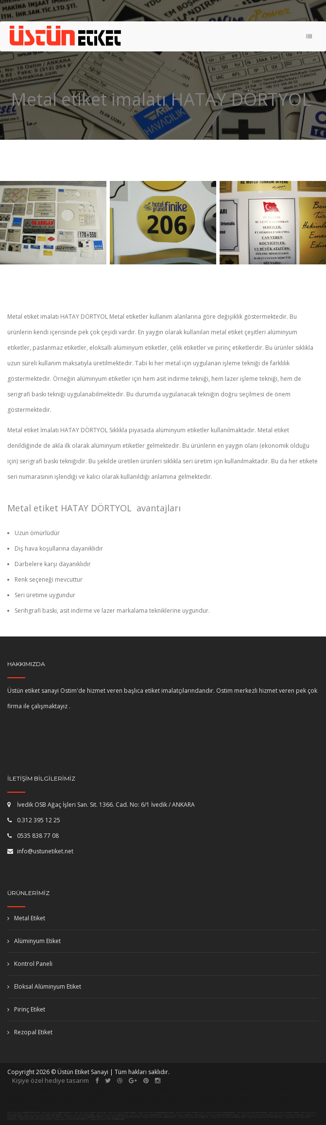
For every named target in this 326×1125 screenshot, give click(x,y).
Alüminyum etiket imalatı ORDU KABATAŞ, (80, 1115)
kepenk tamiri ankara (241, 1089)
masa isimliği (123, 1098)
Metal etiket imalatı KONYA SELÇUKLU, (191, 1113)
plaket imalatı (171, 1098)
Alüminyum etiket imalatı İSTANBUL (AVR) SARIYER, (43, 1115)
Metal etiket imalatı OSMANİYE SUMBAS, (284, 1113)
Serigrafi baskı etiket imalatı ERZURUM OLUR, (265, 1117)
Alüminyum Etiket (34, 941)
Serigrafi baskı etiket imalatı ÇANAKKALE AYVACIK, (84, 1117)
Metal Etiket (26, 918)
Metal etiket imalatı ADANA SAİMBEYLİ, (122, 1113)
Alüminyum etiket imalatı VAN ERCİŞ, (50, 1117)
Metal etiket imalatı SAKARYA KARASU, (221, 1113)
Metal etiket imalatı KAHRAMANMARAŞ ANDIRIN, (157, 1113)
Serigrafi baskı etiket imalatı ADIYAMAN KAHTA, (107, 1119)
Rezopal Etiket (29, 1032)
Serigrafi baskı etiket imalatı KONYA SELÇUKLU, (228, 1117)
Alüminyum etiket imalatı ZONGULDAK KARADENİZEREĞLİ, (217, 1115)
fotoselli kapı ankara (171, 1089)
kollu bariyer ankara (228, 1098)
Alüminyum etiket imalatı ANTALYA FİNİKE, (113, 1115)
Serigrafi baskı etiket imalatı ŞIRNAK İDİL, (193, 1117)
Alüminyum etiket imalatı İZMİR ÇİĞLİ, (179, 1115)
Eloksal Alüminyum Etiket (44, 986)
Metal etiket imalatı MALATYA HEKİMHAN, (252, 1113)
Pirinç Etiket (26, 1009)
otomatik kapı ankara (65, 1098)
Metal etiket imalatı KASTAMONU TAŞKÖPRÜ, (24, 1113)
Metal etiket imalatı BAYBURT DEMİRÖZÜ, (57, 1113)
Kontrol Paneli (29, 964)
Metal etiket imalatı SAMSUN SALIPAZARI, (91, 1113)
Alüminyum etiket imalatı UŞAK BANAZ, (290, 1115)
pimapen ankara (108, 1089)
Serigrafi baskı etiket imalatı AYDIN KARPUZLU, (71, 1119)
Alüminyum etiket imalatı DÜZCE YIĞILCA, (257, 1115)
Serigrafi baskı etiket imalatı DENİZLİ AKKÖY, (35, 1119)
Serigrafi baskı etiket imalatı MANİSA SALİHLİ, (159, 1117)
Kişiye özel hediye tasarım (50, 1080)
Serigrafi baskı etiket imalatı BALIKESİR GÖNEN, (122, 1117)
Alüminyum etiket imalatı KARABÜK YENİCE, (146, 1115)
